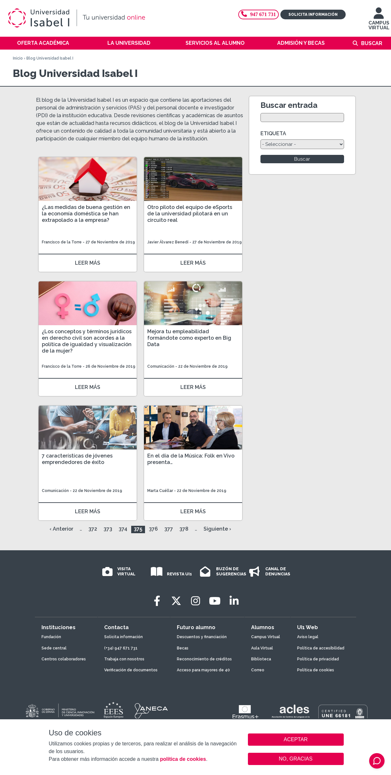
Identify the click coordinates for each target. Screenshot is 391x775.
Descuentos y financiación (202, 637)
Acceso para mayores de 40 (203, 670)
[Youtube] (215, 601)
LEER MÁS (87, 263)
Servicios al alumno (215, 43)
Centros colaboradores (63, 659)
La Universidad (128, 43)
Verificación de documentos (131, 670)
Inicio (18, 58)
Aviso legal (307, 637)
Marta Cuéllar (160, 490)
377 (168, 529)
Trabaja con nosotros (124, 659)
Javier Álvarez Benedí (167, 242)
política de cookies (183, 759)
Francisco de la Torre (62, 242)
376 (153, 529)
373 (108, 529)
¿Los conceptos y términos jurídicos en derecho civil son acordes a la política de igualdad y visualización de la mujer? (87, 341)
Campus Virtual (265, 637)
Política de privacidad (318, 659)
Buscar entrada (288, 105)
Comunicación (161, 366)
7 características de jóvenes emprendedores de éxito (77, 459)
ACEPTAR (296, 739)
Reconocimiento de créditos (204, 659)
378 (183, 529)
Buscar (371, 43)
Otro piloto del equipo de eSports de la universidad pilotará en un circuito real (189, 213)
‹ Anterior (61, 529)
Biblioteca (261, 659)
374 (123, 529)
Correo (257, 670)
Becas (182, 648)
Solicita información (313, 14)
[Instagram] (195, 601)
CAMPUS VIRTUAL (378, 22)
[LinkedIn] (234, 601)
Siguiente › (217, 529)
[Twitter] (176, 601)
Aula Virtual (262, 648)
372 (92, 529)
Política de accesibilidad (320, 648)
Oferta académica (43, 43)
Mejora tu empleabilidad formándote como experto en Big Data (189, 337)
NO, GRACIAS (296, 758)
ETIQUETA (273, 133)
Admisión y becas (301, 43)
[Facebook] (157, 601)
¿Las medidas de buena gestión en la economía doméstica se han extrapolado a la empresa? (86, 213)
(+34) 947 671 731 (121, 648)
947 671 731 (258, 14)
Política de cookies (315, 670)
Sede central (54, 648)
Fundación (51, 637)
